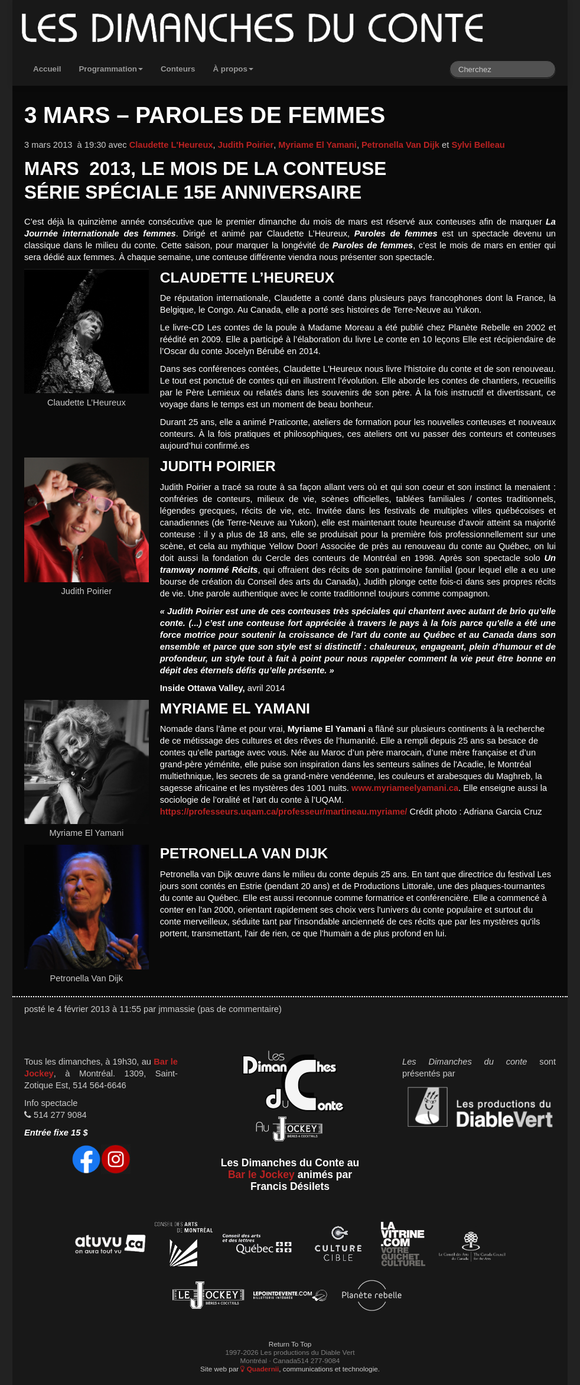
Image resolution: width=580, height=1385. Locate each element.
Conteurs (178, 68)
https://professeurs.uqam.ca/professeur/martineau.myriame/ (284, 811)
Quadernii (259, 1369)
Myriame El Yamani (317, 145)
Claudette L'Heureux (171, 145)
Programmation (111, 68)
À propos (233, 68)
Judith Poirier (245, 145)
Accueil (47, 68)
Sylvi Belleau (477, 145)
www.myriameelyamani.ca (404, 788)
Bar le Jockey (261, 1174)
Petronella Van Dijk (400, 145)
